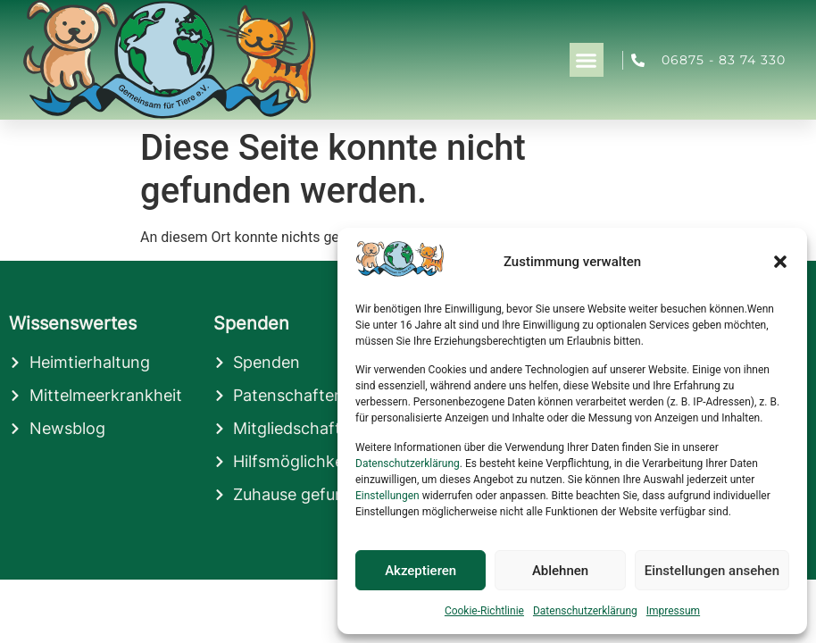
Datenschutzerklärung (407, 463)
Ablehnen (560, 571)
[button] (780, 262)
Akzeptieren (420, 571)
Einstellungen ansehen (712, 571)
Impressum (673, 611)
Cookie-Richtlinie (484, 611)
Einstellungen (387, 495)
